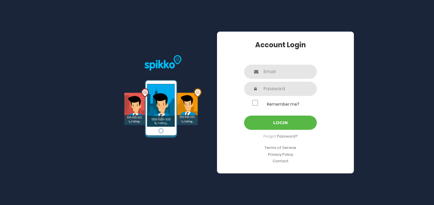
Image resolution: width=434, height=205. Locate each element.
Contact (281, 161)
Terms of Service (280, 147)
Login (280, 122)
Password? (287, 136)
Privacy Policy (280, 154)
